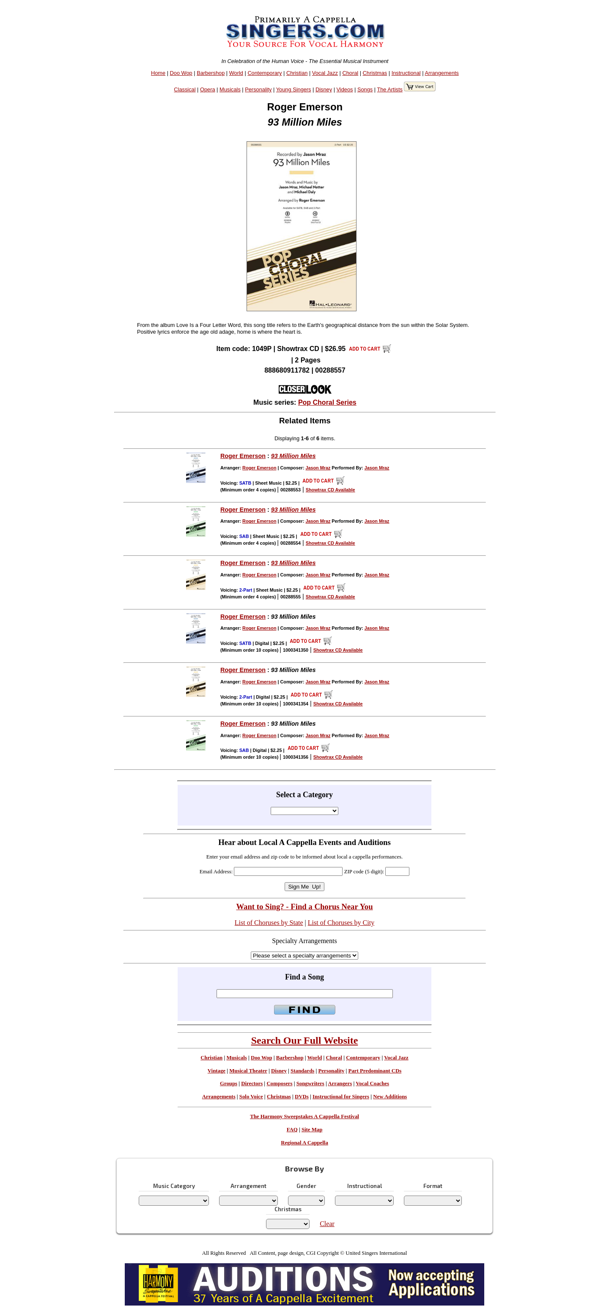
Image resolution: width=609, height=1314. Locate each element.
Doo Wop (181, 73)
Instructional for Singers (341, 1097)
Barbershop (211, 73)
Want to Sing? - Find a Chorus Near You (304, 906)
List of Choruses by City (341, 922)
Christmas (375, 73)
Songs (365, 89)
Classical (184, 89)
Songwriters (310, 1083)
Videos (345, 89)
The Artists (389, 89)
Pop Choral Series (327, 402)
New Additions (390, 1097)
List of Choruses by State (269, 922)
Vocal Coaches (372, 1083)
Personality (258, 89)
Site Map (312, 1130)
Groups (228, 1083)
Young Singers (293, 89)
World (236, 73)
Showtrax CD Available (330, 489)
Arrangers (340, 1083)
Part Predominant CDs (375, 1071)
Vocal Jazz (325, 73)
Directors (252, 1083)
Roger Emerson (243, 456)
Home (158, 73)
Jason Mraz (318, 467)
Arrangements (441, 73)
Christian (297, 73)
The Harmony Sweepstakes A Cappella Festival (304, 1116)
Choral (350, 73)
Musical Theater (248, 1071)
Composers (279, 1083)
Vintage (216, 1071)
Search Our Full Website (304, 1040)
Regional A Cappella (304, 1143)
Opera (207, 89)
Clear (327, 1223)
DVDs (302, 1097)
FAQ (292, 1130)
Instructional (406, 73)
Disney (323, 89)
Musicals (230, 89)
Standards (302, 1071)
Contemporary (264, 73)
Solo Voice (251, 1097)
